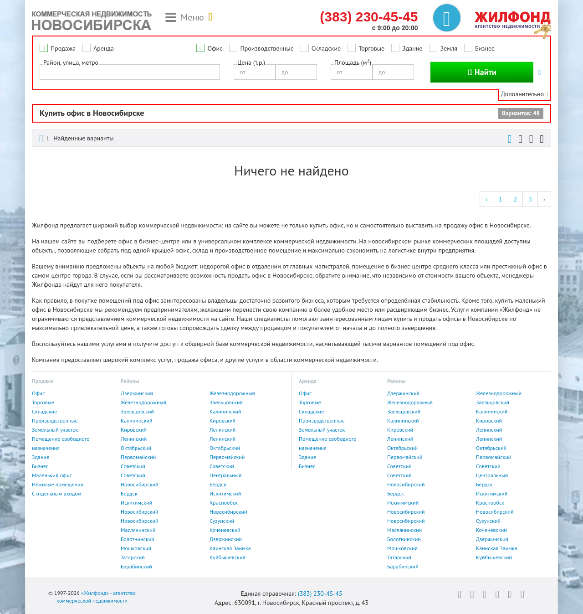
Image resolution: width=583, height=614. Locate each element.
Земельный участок (55, 429)
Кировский (222, 420)
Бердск (218, 484)
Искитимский (225, 493)
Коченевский (225, 529)
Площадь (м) (352, 62)
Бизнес (484, 48)
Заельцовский (226, 402)
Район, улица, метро (70, 62)
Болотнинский (137, 539)
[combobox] (130, 72)
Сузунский (222, 520)
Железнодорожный (232, 393)
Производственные (266, 48)
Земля (448, 48)
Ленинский (222, 429)
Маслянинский (138, 529)
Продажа (63, 48)
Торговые (371, 48)
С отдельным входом (57, 493)
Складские (326, 48)
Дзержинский (137, 393)
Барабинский (136, 566)
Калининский (225, 411)
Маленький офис (52, 475)
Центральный (225, 475)
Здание (412, 48)
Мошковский (136, 548)
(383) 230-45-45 (320, 593)
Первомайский (138, 457)
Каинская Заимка (230, 548)
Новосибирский (140, 484)
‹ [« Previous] (486, 199)
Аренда (103, 48)
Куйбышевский (227, 557)
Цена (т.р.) (251, 62)
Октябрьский (136, 447)
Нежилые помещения (57, 484)
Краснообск (224, 502)
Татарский (133, 557)
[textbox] (44, 71)
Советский (133, 466)
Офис (214, 48)
